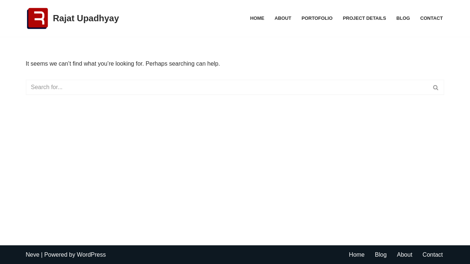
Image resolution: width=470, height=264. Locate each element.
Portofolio (316, 18)
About (283, 18)
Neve (32, 255)
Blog (403, 18)
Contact (431, 18)
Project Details (364, 18)
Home (257, 18)
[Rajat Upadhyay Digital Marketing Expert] (72, 18)
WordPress (91, 255)
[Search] (227, 87)
